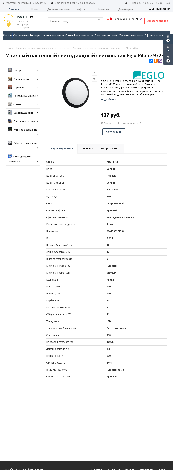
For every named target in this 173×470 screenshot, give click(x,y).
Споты (69, 35)
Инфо (81, 9)
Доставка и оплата (58, 9)
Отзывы (87, 148)
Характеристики (62, 148)
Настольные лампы (53, 35)
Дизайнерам (125, 9)
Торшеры (35, 35)
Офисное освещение (157, 35)
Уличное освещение (131, 35)
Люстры (7, 35)
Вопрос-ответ (110, 148)
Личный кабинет (159, 8)
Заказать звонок (157, 20)
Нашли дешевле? (129, 123)
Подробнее (108, 99)
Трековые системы (106, 35)
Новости (36, 9)
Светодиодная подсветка (23, 159)
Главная (13, 9)
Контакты (103, 9)
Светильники (21, 35)
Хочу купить (114, 131)
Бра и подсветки (83, 35)
